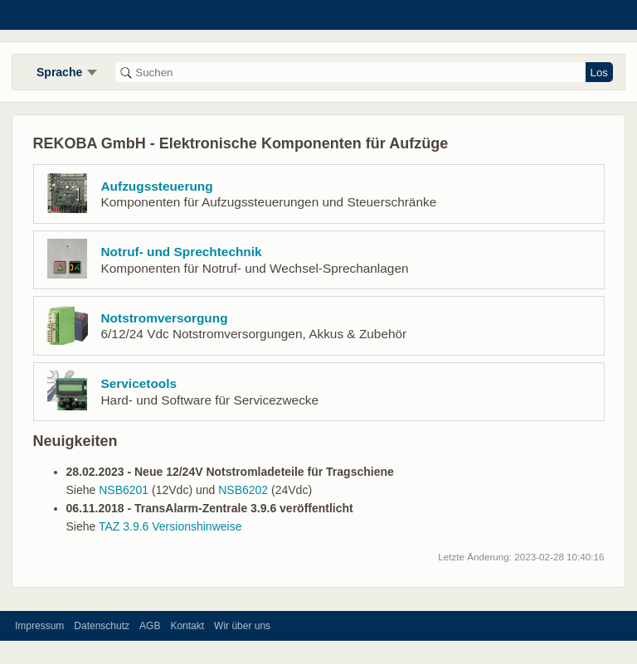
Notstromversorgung (164, 318)
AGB (149, 626)
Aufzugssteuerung (157, 186)
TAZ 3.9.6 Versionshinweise (170, 526)
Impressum (39, 626)
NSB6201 (123, 490)
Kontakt (187, 626)
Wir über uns (242, 626)
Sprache (59, 72)
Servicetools (139, 383)
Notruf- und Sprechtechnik (181, 252)
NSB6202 (243, 490)
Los (600, 72)
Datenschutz (101, 626)
